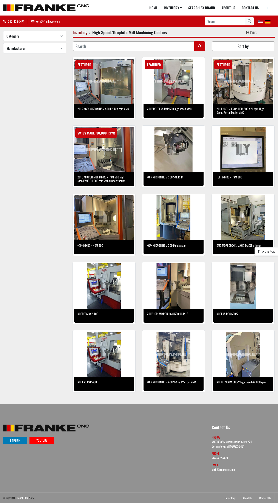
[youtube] (272, 7)
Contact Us (250, 7)
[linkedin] (267, 7)
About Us (228, 7)
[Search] (225, 21)
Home (153, 7)
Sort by (243, 46)
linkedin (15, 440)
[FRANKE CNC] (46, 427)
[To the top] (266, 251)
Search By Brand (201, 7)
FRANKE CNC (22, 498)
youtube (41, 440)
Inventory (171, 7)
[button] (173, 7)
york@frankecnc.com (48, 21)
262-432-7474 (16, 21)
